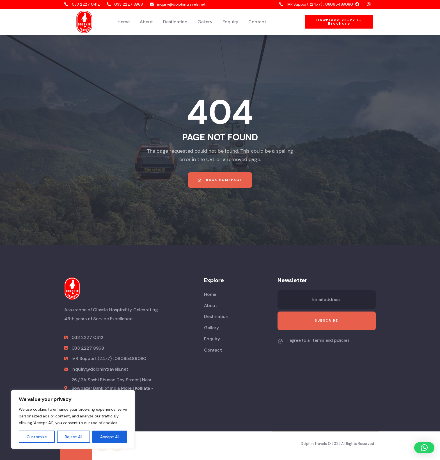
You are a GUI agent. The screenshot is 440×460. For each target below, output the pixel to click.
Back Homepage (220, 180)
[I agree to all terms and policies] (280, 341)
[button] (424, 447)
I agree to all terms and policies (318, 340)
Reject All (73, 436)
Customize (37, 436)
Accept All (109, 436)
